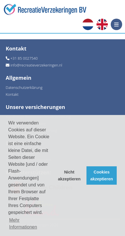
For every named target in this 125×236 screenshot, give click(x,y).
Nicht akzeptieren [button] (69, 175)
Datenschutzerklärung (24, 87)
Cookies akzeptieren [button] (101, 175)
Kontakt (12, 94)
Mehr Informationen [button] (23, 223)
